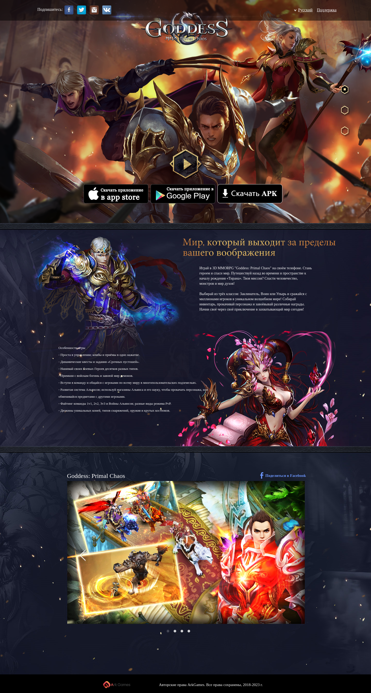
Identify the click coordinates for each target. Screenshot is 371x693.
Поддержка (326, 10)
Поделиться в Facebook (285, 476)
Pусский (305, 10)
